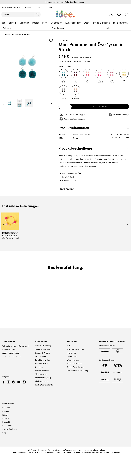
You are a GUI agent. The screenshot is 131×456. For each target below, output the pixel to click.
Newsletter (39, 367)
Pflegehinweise (41, 374)
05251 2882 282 (10, 353)
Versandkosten (71, 450)
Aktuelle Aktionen (42, 370)
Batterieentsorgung (43, 377)
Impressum (71, 353)
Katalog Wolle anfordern (45, 385)
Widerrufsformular (74, 363)
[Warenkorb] (127, 14)
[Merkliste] (118, 14)
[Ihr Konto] (110, 13)
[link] (4, 382)
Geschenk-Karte (41, 363)
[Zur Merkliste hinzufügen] (51, 40)
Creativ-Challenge (9, 429)
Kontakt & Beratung (43, 346)
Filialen (50, 7)
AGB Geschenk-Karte (75, 349)
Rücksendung (40, 356)
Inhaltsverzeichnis (42, 381)
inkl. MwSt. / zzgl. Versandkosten (81, 57)
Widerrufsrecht (73, 360)
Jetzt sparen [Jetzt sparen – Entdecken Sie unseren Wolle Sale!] (80, 2)
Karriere (5, 411)
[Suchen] (37, 14)
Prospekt (28, 7)
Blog (39, 7)
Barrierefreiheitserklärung (77, 370)
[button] (3, 35)
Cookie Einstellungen (75, 367)
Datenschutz (72, 356)
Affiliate (5, 418)
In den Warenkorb (100, 106)
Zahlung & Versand (42, 353)
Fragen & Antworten (43, 349)
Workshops (7, 425)
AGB (68, 346)
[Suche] (17, 14)
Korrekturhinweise (42, 360)
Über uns (6, 408)
